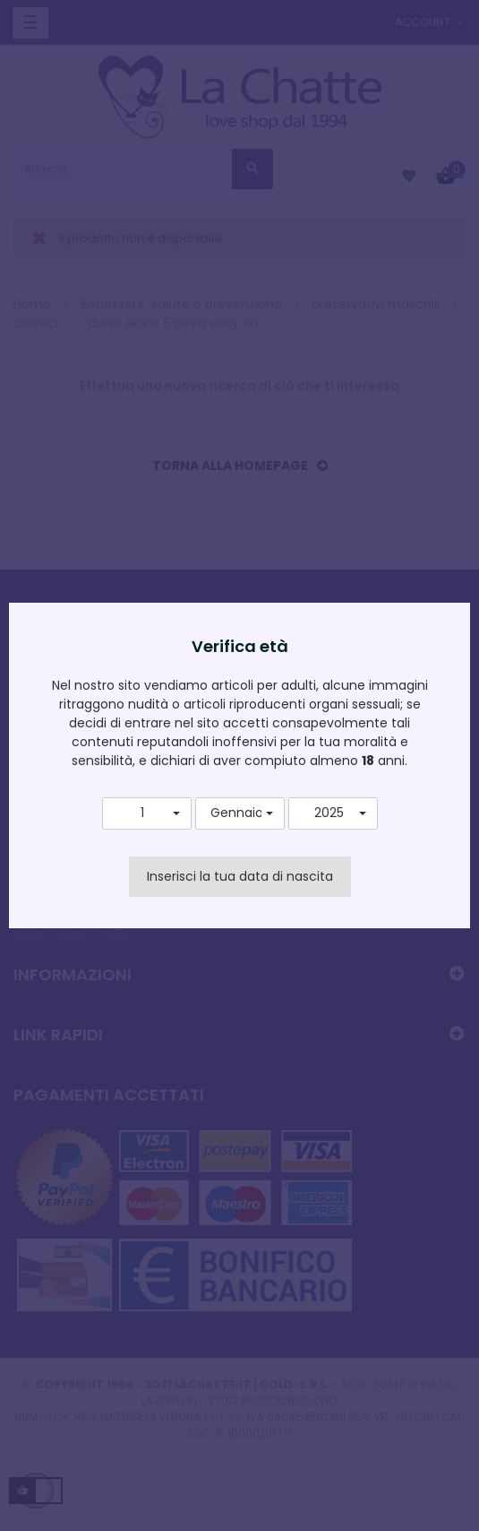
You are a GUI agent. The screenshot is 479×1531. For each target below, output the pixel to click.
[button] (147, 813)
